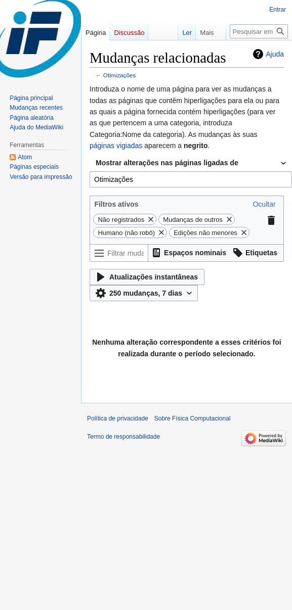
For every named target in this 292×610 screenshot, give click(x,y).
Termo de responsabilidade (123, 436)
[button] (264, 204)
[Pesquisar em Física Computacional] (259, 31)
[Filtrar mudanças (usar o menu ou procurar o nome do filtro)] (119, 253)
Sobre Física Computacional (192, 418)
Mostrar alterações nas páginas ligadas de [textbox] (167, 163)
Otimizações (119, 75)
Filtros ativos (116, 204)
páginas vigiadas (116, 146)
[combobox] (191, 163)
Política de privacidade (117, 418)
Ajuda (275, 54)
